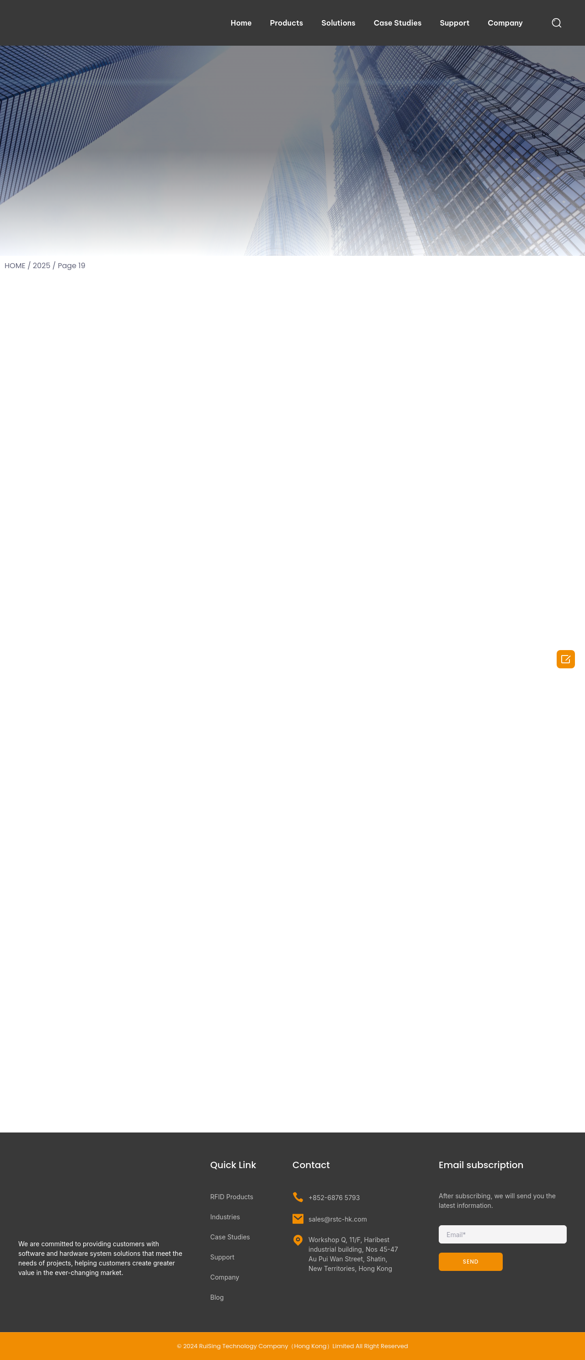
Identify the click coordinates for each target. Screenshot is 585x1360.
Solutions (338, 22)
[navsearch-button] (556, 22)
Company (505, 22)
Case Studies (398, 22)
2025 (42, 265)
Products (286, 22)
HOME (15, 265)
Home (241, 22)
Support (454, 22)
